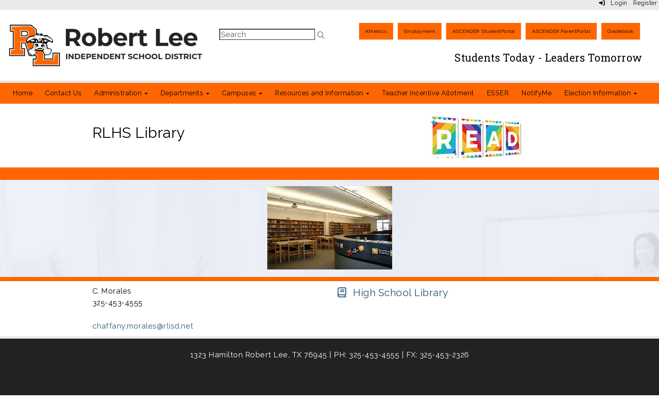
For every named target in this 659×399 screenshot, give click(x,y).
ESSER (498, 93)
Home (22, 93)
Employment (419, 31)
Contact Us (63, 93)
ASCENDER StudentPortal (484, 31)
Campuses (242, 93)
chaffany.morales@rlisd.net (143, 326)
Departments (184, 93)
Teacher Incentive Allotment (428, 93)
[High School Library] (392, 293)
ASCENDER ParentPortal (561, 31)
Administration (121, 93)
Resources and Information (322, 93)
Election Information (600, 93)
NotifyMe (536, 93)
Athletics (376, 31)
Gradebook (620, 31)
